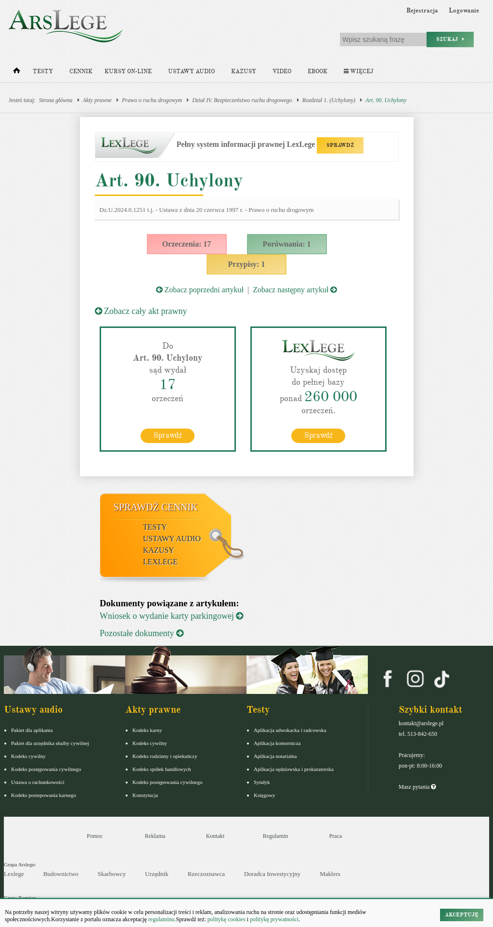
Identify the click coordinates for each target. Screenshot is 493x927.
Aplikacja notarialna (275, 756)
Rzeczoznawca (206, 873)
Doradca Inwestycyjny (272, 873)
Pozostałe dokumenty (141, 633)
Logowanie (464, 10)
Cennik (80, 71)
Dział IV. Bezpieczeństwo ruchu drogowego (242, 100)
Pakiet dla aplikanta (32, 730)
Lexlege (14, 873)
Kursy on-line (128, 71)
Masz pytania (417, 786)
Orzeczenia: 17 (186, 244)
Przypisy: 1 (246, 264)
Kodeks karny (147, 730)
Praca (335, 836)
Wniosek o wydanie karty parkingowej (171, 616)
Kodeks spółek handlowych (161, 769)
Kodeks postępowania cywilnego (46, 769)
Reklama (155, 836)
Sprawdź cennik (156, 507)
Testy (43, 71)
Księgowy (264, 795)
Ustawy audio (191, 71)
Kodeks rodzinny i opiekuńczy (164, 756)
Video (281, 71)
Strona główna (56, 100)
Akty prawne (97, 100)
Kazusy (243, 71)
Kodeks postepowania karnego (43, 795)
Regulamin (275, 836)
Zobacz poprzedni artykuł (200, 290)
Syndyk (262, 782)
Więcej (358, 71)
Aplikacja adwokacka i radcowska (290, 730)
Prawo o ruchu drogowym (152, 100)
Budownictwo (60, 873)
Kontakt (215, 836)
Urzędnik (156, 873)
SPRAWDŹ (340, 145)
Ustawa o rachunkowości (38, 782)
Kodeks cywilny (28, 756)
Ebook (317, 71)
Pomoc (95, 836)
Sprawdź (168, 435)
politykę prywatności (274, 919)
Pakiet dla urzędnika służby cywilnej (50, 743)
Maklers (330, 873)
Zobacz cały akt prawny (141, 311)
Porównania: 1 (287, 244)
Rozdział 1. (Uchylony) (328, 100)
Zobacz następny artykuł (295, 290)
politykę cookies (227, 919)
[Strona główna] (17, 72)
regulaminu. (161, 919)
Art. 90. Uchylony (385, 100)
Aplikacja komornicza (277, 743)
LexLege (160, 562)
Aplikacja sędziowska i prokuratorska (294, 769)
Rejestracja (422, 10)
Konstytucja (145, 795)
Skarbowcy (112, 873)
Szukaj (450, 39)
